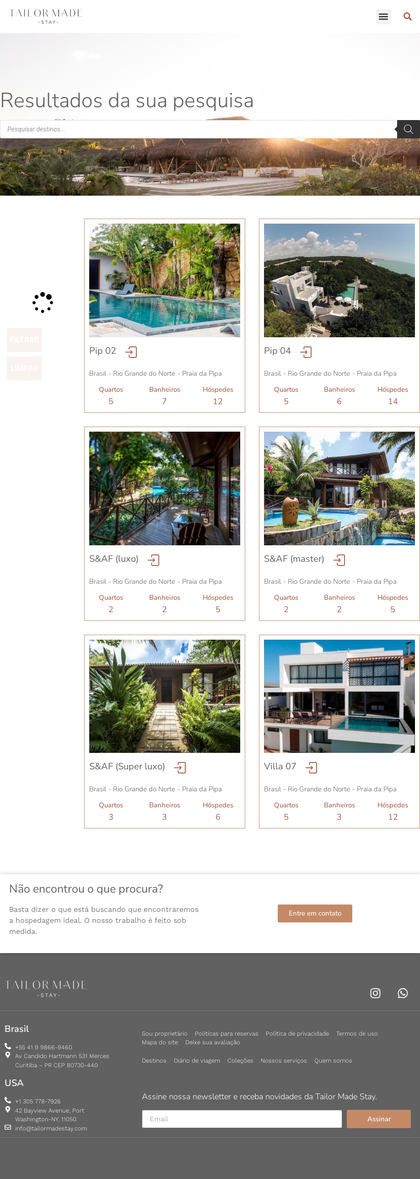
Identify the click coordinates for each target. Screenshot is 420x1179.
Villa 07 (280, 766)
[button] (383, 16)
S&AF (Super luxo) (127, 766)
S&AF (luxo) (114, 559)
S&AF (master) (294, 559)
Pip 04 (277, 351)
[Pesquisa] (408, 129)
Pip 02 (102, 351)
